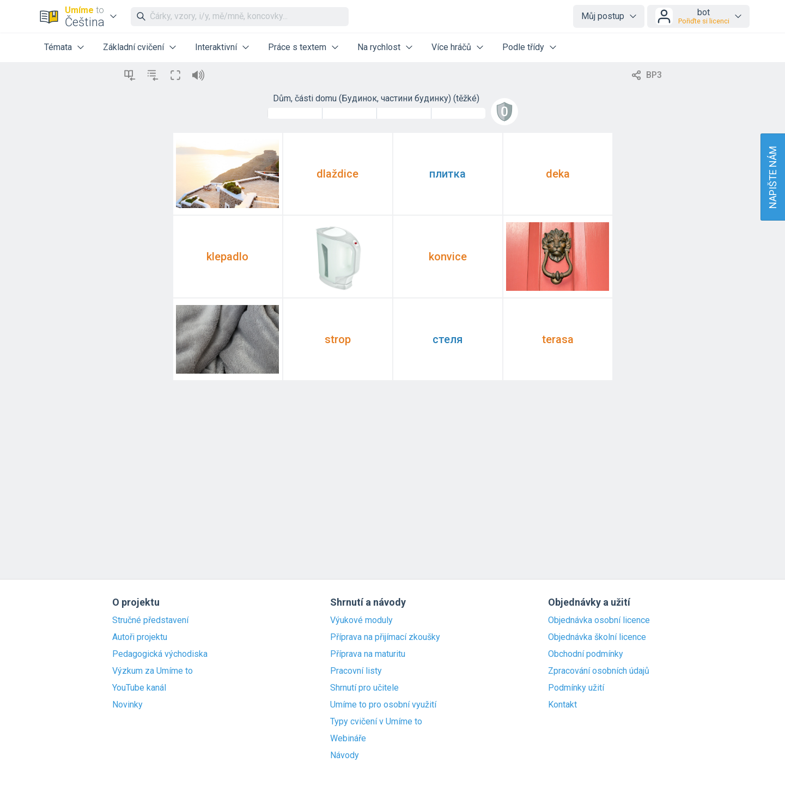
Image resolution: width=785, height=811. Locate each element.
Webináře (348, 738)
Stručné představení (150, 620)
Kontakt (562, 705)
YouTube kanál (139, 688)
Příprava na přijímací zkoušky (385, 637)
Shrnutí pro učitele (364, 688)
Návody (344, 755)
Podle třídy (523, 47)
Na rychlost (378, 47)
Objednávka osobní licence (599, 620)
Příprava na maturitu (367, 654)
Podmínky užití (576, 688)
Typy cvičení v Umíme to (376, 722)
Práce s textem (297, 47)
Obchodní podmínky (585, 654)
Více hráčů (451, 47)
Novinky (127, 705)
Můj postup (602, 16)
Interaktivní (216, 47)
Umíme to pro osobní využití (383, 705)
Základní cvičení (133, 47)
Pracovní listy (356, 671)
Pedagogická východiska (160, 654)
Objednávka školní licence (597, 637)
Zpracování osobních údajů (598, 671)
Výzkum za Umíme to (152, 671)
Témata (58, 47)
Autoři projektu (139, 637)
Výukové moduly (361, 620)
